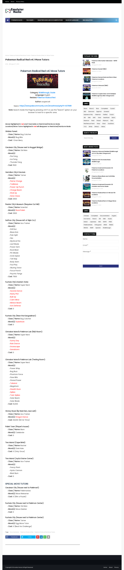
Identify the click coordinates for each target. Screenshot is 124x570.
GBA (89, 117)
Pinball (99, 120)
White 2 (97, 126)
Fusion (112, 114)
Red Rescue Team (89, 123)
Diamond (91, 111)
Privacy (116, 567)
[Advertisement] (62, 37)
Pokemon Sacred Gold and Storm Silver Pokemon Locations (104, 78)
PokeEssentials (88, 225)
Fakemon (98, 114)
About (12, 1)
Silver (103, 123)
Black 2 (92, 108)
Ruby (98, 123)
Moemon (86, 120)
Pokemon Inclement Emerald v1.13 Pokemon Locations (102, 169)
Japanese (93, 222)
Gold (99, 117)
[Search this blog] (96, 138)
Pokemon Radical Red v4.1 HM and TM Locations (103, 194)
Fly (7, 64)
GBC (94, 117)
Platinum (105, 120)
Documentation (14, 532)
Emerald (106, 111)
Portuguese (98, 225)
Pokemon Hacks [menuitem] (16, 20)
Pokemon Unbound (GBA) (100, 85)
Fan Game (87, 219)
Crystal (112, 108)
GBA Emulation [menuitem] (87, 20)
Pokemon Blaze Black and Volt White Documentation (103, 177)
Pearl (92, 120)
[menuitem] (7, 20)
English (114, 216)
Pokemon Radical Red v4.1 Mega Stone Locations (104, 202)
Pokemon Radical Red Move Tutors (20, 55)
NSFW (104, 222)
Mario (113, 117)
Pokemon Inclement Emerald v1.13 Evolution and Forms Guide (102, 185)
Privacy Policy (20, 1)
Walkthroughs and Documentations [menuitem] (50, 20)
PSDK (110, 222)
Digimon (99, 111)
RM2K (105, 225)
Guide (110, 219)
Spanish (98, 228)
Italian (86, 222)
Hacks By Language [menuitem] (72, 20)
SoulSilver (111, 123)
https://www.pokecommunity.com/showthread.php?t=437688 (45, 106)
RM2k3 (111, 225)
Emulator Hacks (17, 567)
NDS (99, 222)
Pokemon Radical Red (46, 97)
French (94, 219)
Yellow (103, 126)
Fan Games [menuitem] (29, 20)
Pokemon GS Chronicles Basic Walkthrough (101, 161)
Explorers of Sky (88, 114)
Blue (97, 108)
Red (112, 120)
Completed (104, 108)
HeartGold (106, 117)
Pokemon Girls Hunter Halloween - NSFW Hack (104, 62)
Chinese (86, 216)
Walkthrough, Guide (47, 92)
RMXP (91, 228)
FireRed (105, 114)
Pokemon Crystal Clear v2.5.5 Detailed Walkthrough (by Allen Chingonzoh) (104, 95)
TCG (85, 126)
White (90, 126)
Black (85, 108)
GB (85, 117)
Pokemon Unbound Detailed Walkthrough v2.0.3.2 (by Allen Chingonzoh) (105, 152)
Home (7, 1)
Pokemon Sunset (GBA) (99, 69)
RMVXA (86, 228)
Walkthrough (107, 228)
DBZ (85, 111)
